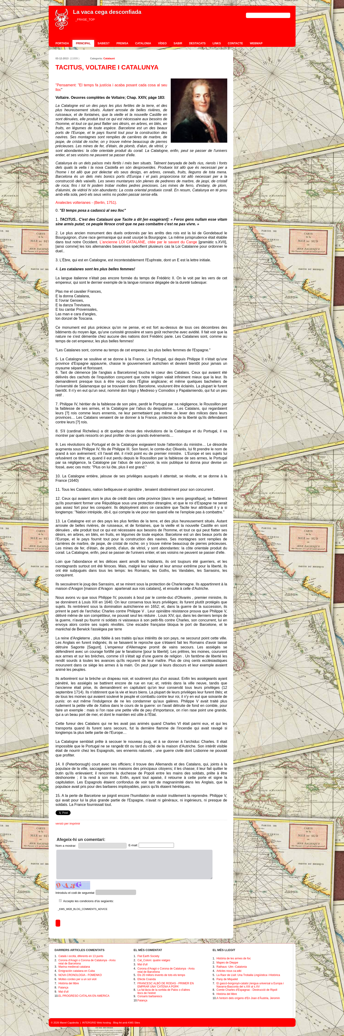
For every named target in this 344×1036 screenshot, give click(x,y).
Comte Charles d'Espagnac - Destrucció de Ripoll (246, 989)
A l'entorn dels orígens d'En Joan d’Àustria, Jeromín (248, 998)
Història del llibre (68, 983)
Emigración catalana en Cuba (76, 971)
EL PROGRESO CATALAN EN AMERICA (83, 995)
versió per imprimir (68, 823)
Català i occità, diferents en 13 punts (80, 956)
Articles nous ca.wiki (228, 971)
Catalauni (109, 58)
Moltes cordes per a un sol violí (77, 979)
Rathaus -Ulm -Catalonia (231, 966)
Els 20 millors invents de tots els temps (161, 975)
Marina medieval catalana (74, 966)
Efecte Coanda (147, 979)
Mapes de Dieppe (227, 962)
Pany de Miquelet (227, 979)
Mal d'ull (63, 991)
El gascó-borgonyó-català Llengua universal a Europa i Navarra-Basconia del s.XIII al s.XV (250, 985)
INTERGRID (89, 1022)
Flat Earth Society (148, 956)
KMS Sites (134, 1022)
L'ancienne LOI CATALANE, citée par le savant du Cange (148, 242)
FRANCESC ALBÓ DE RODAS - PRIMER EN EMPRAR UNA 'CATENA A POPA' (166, 985)
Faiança (63, 987)
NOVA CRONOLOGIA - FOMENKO (80, 975)
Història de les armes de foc (233, 958)
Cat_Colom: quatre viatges (154, 960)
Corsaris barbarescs (150, 996)
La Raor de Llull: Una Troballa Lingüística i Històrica (248, 975)
